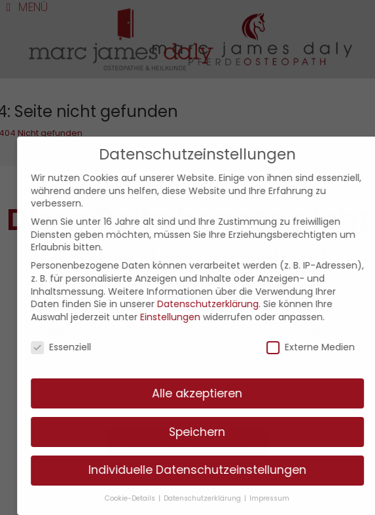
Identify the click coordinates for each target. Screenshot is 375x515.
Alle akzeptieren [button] (205, 393)
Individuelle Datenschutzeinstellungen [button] (205, 470)
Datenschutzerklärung (215, 303)
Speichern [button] (205, 432)
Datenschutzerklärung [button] (211, 498)
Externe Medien (319, 347)
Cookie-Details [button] (139, 498)
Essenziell (69, 347)
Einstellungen (178, 317)
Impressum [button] (278, 498)
